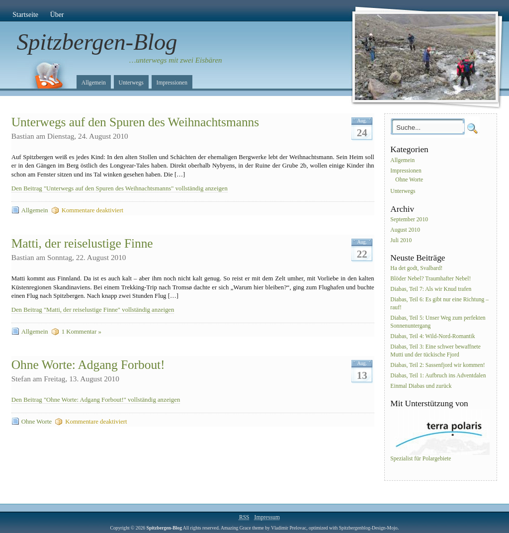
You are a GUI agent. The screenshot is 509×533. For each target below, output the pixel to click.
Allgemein (94, 83)
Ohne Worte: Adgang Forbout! (88, 364)
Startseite (25, 14)
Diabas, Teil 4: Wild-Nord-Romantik (432, 336)
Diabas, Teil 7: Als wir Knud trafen (430, 289)
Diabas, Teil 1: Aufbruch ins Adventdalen (438, 375)
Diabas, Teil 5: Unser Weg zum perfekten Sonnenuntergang (437, 322)
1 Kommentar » (81, 331)
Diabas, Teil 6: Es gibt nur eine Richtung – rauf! (439, 303)
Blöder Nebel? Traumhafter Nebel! (430, 279)
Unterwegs (131, 83)
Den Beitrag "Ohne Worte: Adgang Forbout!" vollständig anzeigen (95, 399)
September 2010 (409, 219)
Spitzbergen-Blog (97, 42)
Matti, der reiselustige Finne (82, 243)
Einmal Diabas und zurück (420, 386)
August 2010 (405, 230)
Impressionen (172, 83)
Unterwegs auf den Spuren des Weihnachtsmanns (135, 122)
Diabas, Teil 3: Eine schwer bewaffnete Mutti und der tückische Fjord (435, 351)
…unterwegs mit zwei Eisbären (175, 60)
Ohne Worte (36, 421)
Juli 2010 (401, 240)
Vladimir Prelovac (288, 528)
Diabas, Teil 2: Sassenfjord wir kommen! (437, 365)
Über (57, 14)
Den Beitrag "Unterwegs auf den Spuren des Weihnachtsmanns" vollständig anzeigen (119, 188)
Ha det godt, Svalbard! (416, 269)
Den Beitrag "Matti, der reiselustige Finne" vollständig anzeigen (92, 309)
